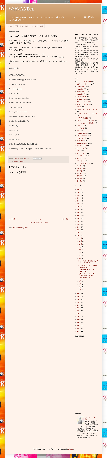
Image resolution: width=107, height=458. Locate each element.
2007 (79, 299)
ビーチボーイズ (37, 26)
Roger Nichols (81, 140)
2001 (79, 316)
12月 (80, 238)
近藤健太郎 (80, 168)
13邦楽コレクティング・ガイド (87, 113)
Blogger (70, 449)
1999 (79, 322)
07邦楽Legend (81, 96)
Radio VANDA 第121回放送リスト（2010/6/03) (88, 262)
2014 (79, 224)
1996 (79, 331)
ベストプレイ (81, 161)
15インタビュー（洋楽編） (86, 120)
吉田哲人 (80, 166)
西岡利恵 (80, 171)
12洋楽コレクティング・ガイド (87, 109)
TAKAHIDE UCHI (82, 143)
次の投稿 (12, 219)
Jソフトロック (81, 138)
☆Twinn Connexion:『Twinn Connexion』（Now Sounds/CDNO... (87, 275)
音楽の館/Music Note (83, 163)
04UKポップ (81, 89)
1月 (80, 290)
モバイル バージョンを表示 (39, 222)
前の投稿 (65, 219)
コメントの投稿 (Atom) (20, 228)
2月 (80, 287)
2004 (79, 308)
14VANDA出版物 (82, 118)
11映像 (79, 107)
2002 (79, 314)
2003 (79, 311)
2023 (79, 198)
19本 (78, 130)
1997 (79, 328)
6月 (80, 255)
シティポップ (81, 156)
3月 (80, 284)
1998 (79, 325)
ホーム (9, 26)
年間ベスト (80, 176)
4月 (80, 281)
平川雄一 (80, 178)
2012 (79, 230)
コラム (79, 150)
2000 (79, 319)
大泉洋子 (80, 173)
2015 (79, 221)
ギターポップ (81, 148)
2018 (79, 212)
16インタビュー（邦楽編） (86, 123)
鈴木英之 (80, 181)
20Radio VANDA (19, 161)
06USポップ (81, 94)
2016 (79, 218)
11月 (80, 241)
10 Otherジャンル (82, 104)
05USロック (81, 91)
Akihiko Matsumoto (83, 135)
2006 (79, 302)
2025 (79, 192)
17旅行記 (80, 125)
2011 (79, 233)
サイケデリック (82, 153)
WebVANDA (21, 8)
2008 (79, 296)
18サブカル (80, 128)
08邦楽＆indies (82, 99)
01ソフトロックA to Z (84, 81)
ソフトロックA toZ (21, 26)
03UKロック (81, 86)
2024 (79, 195)
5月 (80, 258)
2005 (79, 305)
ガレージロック (82, 145)
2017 (79, 215)
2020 (79, 207)
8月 (80, 250)
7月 (80, 252)
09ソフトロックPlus (83, 101)
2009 (79, 293)
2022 (79, 201)
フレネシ (80, 158)
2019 (79, 209)
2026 (79, 189)
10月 (80, 244)
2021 (79, 204)
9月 (80, 247)
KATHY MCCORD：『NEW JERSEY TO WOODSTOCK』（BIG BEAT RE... (87, 268)
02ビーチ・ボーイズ (83, 84)
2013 (79, 227)
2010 (79, 236)
